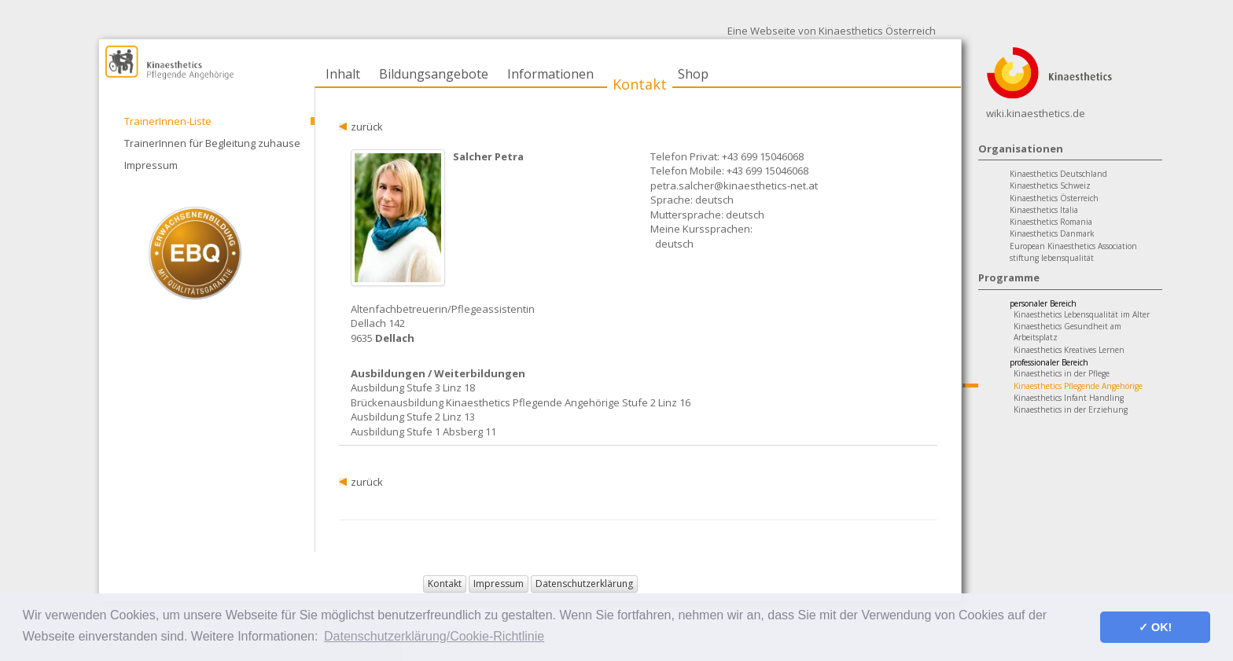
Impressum (151, 165)
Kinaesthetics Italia (1044, 209)
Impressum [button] (498, 583)
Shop (693, 74)
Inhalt (343, 74)
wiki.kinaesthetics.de (1035, 113)
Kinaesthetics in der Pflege (1062, 373)
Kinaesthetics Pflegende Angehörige (1078, 385)
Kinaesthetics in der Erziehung (1071, 409)
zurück (367, 126)
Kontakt (640, 84)
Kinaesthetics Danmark (1052, 233)
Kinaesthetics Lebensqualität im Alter (1082, 314)
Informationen (550, 74)
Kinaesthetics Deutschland (1058, 173)
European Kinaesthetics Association (1073, 246)
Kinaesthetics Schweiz (1050, 185)
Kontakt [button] (445, 583)
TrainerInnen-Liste (168, 121)
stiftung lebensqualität (1052, 257)
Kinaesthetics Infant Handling (1069, 397)
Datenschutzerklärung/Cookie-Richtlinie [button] (434, 636)
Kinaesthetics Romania (1051, 221)
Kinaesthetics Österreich (1054, 198)
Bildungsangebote (433, 74)
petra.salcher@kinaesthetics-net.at (734, 185)
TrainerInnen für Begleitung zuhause (212, 143)
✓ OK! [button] (1155, 627)
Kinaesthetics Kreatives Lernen (1069, 349)
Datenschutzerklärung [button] (584, 583)
